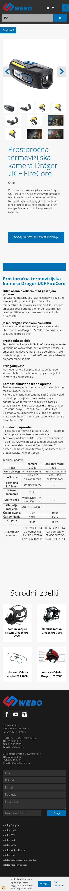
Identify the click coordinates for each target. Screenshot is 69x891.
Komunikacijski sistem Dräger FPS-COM (17, 632)
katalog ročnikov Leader (15, 864)
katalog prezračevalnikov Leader (19, 859)
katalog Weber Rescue (14, 850)
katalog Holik (9, 830)
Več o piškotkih (58, 884)
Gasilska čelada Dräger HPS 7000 (51, 674)
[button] (61, 72)
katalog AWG (9, 835)
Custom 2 (8, 30)
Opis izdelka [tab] (34, 267)
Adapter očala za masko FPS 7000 (17, 674)
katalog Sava (9, 844)
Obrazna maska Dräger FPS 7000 (52, 630)
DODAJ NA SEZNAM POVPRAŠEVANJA (36, 237)
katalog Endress (11, 839)
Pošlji (57, 813)
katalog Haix (9, 854)
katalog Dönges (11, 825)
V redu (44, 884)
